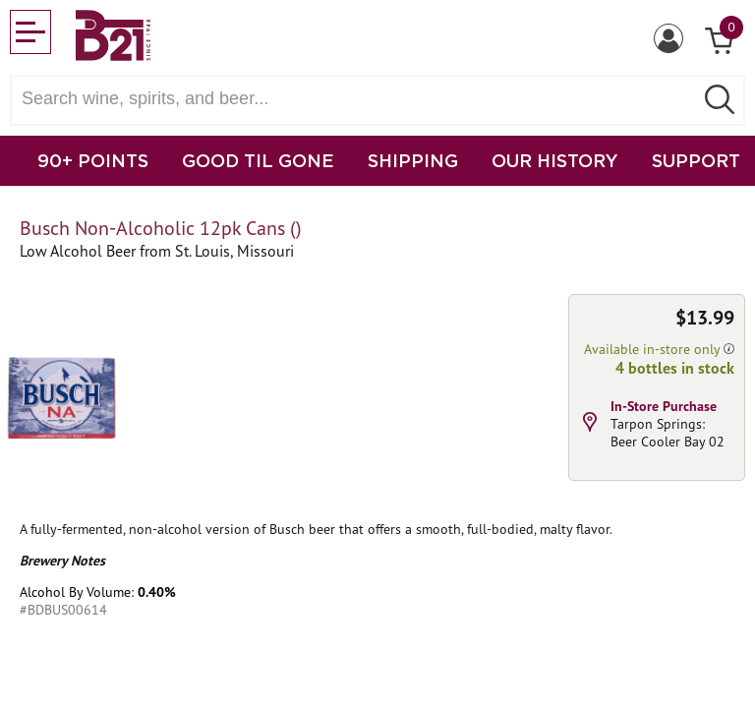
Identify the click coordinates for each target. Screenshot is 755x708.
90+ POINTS (92, 160)
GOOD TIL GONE (258, 160)
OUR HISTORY (555, 160)
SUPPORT (696, 160)
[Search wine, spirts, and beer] (358, 99)
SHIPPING (413, 160)
